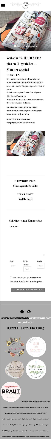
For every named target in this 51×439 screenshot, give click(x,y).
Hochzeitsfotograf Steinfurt (27, 401)
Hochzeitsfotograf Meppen (37, 436)
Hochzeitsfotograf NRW (24, 407)
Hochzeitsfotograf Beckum (17, 436)
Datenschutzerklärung (32, 328)
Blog (25, 42)
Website (39, 261)
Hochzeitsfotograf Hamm (31, 431)
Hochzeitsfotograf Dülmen (11, 431)
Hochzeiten (26, 103)
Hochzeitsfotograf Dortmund (35, 407)
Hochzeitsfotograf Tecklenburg (35, 425)
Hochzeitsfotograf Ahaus (13, 425)
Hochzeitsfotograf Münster (38, 401)
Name (11, 261)
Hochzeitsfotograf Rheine (14, 413)
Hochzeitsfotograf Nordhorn (12, 419)
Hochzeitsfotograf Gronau (24, 413)
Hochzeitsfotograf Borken (21, 431)
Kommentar (14, 227)
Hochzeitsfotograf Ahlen (27, 436)
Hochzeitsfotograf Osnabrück (14, 407)
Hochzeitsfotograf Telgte (7, 436)
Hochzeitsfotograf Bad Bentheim (35, 419)
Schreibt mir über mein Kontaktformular (15, 318)
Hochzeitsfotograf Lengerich (23, 425)
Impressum (12, 328)
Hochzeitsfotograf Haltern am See (42, 431)
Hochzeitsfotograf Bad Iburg (23, 419)
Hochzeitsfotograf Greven (34, 413)
